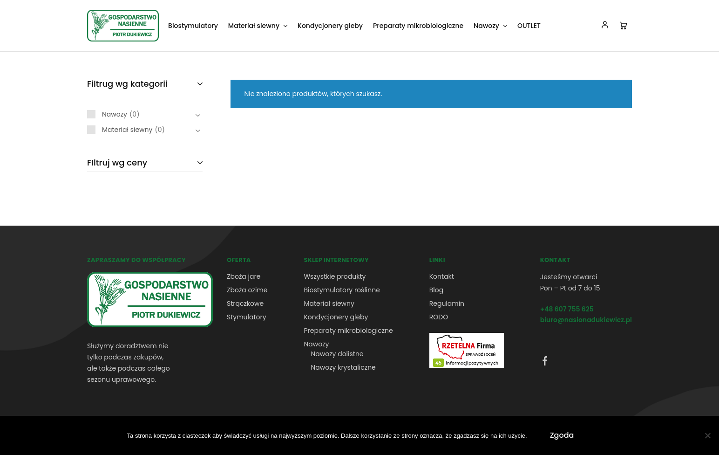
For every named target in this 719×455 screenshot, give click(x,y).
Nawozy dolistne (337, 353)
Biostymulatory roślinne (342, 290)
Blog (436, 290)
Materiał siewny (329, 303)
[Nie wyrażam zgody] (707, 435)
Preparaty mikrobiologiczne (418, 25)
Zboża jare (243, 276)
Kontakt (441, 276)
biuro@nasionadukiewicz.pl (586, 319)
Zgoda (562, 435)
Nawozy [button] (491, 25)
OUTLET (529, 25)
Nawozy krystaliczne (343, 367)
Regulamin (446, 303)
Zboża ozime (247, 290)
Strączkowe (245, 303)
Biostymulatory (193, 25)
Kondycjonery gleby (330, 25)
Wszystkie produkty (335, 276)
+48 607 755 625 (567, 309)
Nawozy (316, 344)
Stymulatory (246, 317)
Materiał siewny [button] (258, 25)
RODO (438, 317)
